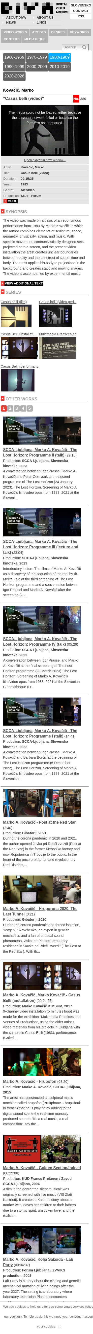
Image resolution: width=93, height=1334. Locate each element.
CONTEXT (11, 39)
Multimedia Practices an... (59, 347)
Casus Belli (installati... (19, 347)
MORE (12, 201)
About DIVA (16, 17)
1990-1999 (14, 66)
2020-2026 (14, 76)
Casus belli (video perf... (58, 314)
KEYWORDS (79, 32)
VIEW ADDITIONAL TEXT (24, 283)
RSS (81, 16)
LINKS (41, 22)
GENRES (58, 32)
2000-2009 (37, 66)
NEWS (11, 22)
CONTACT (81, 11)
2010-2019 (59, 66)
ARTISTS (39, 32)
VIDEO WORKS (15, 32)
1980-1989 (59, 57)
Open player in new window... (45, 160)
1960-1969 (14, 57)
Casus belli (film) (16, 314)
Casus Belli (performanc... (21, 379)
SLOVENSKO (81, 5)
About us (45, 17)
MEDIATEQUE (34, 39)
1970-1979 (37, 57)
